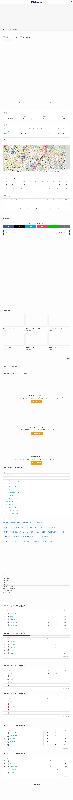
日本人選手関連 (9, 601)
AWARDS (8, 579)
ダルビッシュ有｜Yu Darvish (12, 475)
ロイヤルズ (11, 692)
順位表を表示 (66, 642)
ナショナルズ (11, 663)
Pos (5, 624)
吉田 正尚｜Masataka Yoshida (12, 486)
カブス (10, 726)
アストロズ (6, 133)
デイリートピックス (11, 586)
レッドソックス (12, 638)
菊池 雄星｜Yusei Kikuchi (11, 510)
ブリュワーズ (11, 723)
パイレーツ (11, 714)
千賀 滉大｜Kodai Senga (11, 483)
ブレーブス (11, 654)
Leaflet (49, 169)
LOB (66, 181)
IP (21, 188)
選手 (5, 472)
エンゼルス (11, 752)
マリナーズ (11, 755)
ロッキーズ (11, 786)
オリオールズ (11, 627)
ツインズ (10, 686)
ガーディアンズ (12, 689)
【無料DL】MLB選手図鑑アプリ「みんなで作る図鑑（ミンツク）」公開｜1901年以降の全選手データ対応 (33, 532)
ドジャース (11, 774)
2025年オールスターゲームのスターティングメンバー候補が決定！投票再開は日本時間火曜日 (30, 541)
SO (59, 181)
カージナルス (11, 720)
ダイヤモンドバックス (13, 780)
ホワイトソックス (12, 698)
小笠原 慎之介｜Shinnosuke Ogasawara (14, 492)
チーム (8, 624)
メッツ (10, 666)
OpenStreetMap (60, 169)
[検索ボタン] (71, 2)
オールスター (9, 582)
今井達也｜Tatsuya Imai (10, 478)
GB (65, 624)
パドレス (10, 777)
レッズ (10, 717)
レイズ (10, 630)
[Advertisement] (36, 16)
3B (36, 181)
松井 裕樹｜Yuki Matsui (10, 504)
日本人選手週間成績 (11, 598)
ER (42, 188)
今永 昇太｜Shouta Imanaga (12, 481)
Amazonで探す (36, 401)
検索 (68, 358)
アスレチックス (7, 131)
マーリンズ (11, 657)
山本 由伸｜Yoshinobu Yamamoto (13, 495)
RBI (24, 181)
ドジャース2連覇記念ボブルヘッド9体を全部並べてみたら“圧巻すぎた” (23, 522)
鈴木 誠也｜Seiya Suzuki (11, 513)
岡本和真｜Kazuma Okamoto (12, 498)
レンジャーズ (11, 746)
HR (42, 181)
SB (47, 181)
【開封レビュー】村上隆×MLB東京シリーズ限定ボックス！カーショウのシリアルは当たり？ (30, 527)
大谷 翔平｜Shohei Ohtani (11, 489)
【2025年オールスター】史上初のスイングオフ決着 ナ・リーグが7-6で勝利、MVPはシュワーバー (32, 536)
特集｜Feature (9, 605)
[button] (37, 159)
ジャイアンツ (11, 783)
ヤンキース (11, 633)
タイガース (11, 695)
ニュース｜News (10, 594)
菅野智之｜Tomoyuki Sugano (12, 507)
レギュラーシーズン (9, 218)
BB (53, 181)
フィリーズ (11, 660)
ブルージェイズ (12, 635)
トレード (7, 590)
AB (6, 181)
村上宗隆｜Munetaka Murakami (12, 501)
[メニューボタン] (2, 2)
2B (30, 181)
